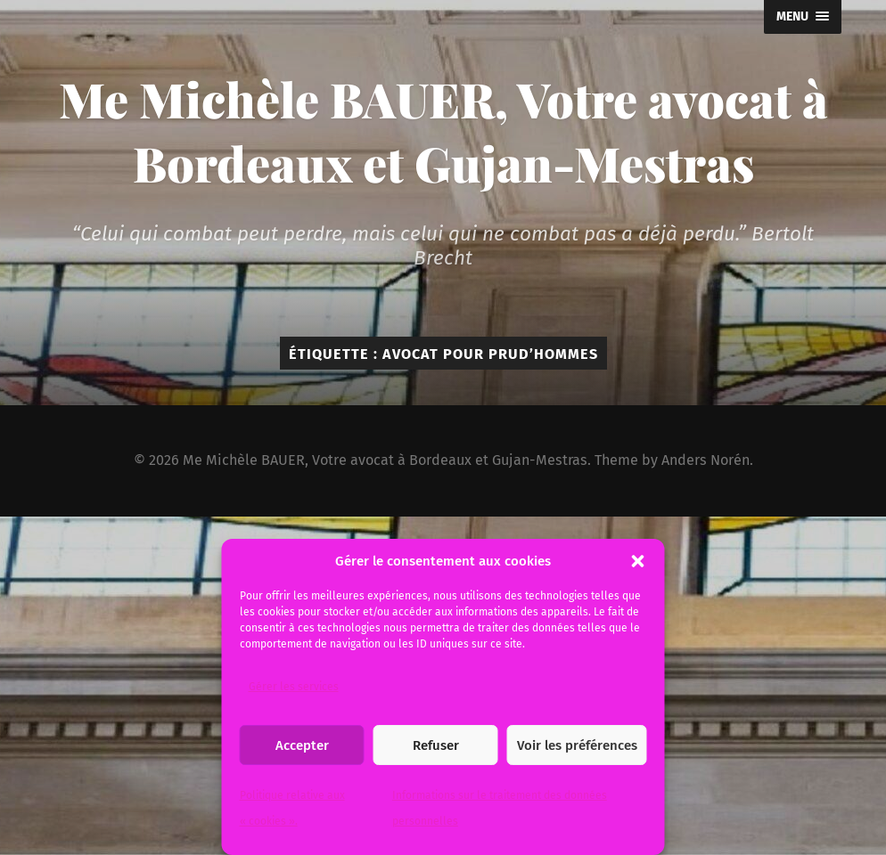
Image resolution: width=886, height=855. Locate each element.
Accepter (302, 745)
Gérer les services (294, 686)
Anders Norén (705, 460)
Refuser (436, 745)
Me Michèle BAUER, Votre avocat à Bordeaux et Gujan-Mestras (443, 131)
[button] (638, 561)
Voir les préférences (577, 745)
